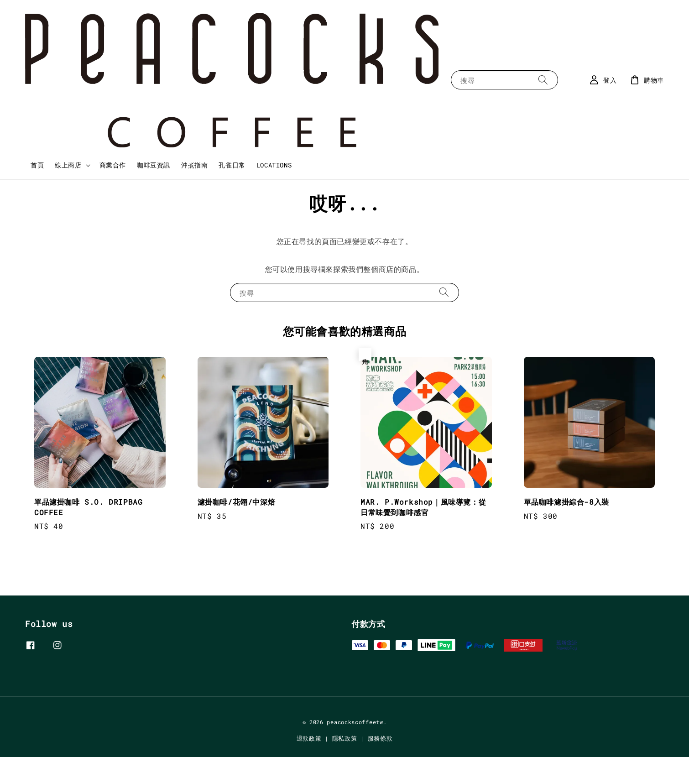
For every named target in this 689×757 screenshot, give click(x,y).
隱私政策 (344, 738)
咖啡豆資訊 (153, 165)
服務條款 (380, 738)
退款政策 (309, 738)
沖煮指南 (194, 165)
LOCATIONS (274, 165)
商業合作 (112, 165)
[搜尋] (543, 80)
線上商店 (68, 165)
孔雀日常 (232, 165)
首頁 (37, 165)
